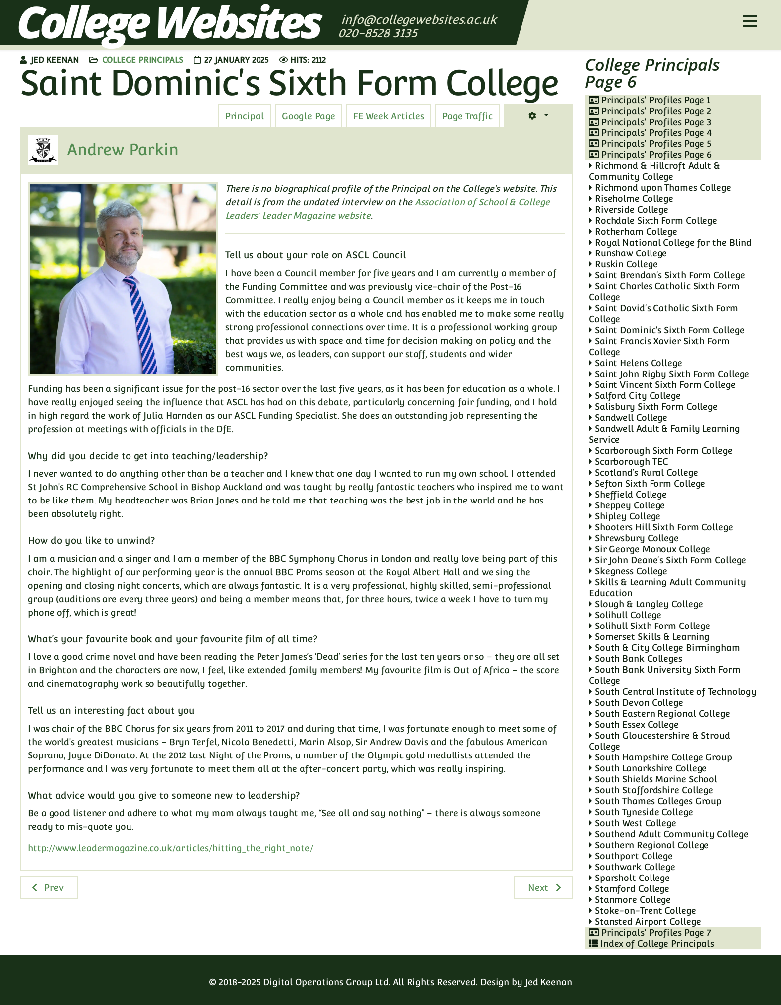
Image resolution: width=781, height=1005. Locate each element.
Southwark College (632, 867)
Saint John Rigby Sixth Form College (669, 374)
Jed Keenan (548, 982)
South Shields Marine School (653, 779)
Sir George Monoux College (649, 549)
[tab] (467, 116)
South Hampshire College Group (660, 757)
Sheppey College (627, 505)
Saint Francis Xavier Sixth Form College (659, 346)
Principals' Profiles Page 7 (650, 932)
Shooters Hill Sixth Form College (661, 527)
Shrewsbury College (634, 538)
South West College (632, 823)
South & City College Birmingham (664, 647)
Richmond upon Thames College (660, 187)
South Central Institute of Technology (673, 691)
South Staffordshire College (651, 790)
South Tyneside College (641, 812)
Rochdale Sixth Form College (653, 220)
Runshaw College (628, 253)
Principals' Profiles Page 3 (650, 122)
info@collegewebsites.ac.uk (419, 19)
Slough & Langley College (646, 604)
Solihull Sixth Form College (649, 626)
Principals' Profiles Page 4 (650, 132)
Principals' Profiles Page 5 (650, 143)
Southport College (631, 856)
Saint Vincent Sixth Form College (662, 384)
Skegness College (628, 571)
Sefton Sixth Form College (647, 483)
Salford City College (635, 395)
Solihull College (625, 615)
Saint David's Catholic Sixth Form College (663, 313)
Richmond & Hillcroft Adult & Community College (654, 171)
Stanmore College (630, 899)
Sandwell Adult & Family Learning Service (664, 434)
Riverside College (628, 209)
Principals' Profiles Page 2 (650, 111)
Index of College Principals (651, 943)
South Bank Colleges (635, 658)
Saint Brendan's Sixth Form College (667, 275)
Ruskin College (623, 264)
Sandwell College (628, 417)
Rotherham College (633, 231)
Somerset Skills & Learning (649, 636)
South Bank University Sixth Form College (665, 675)
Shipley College (624, 516)
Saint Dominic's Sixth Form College (666, 330)
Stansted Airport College (645, 921)
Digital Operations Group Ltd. (326, 982)
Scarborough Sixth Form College (661, 450)
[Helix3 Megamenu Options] (750, 21)
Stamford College (629, 888)
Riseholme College (631, 198)
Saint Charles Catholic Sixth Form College (664, 291)
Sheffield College (628, 494)
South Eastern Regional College (659, 713)
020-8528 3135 (379, 33)
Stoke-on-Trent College (642, 910)
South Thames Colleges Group (655, 801)
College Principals (142, 60)
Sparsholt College (629, 878)
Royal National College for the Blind (670, 242)
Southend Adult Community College (669, 834)
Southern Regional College (649, 845)
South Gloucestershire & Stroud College (659, 741)
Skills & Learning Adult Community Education (667, 587)
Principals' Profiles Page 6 (650, 154)
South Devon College (636, 702)
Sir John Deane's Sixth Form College (667, 560)
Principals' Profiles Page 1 (649, 100)
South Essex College (634, 724)
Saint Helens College (635, 363)
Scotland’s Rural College (643, 472)
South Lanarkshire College (648, 768)
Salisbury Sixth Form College (653, 406)
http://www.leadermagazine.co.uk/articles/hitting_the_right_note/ (170, 848)
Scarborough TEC (628, 461)
